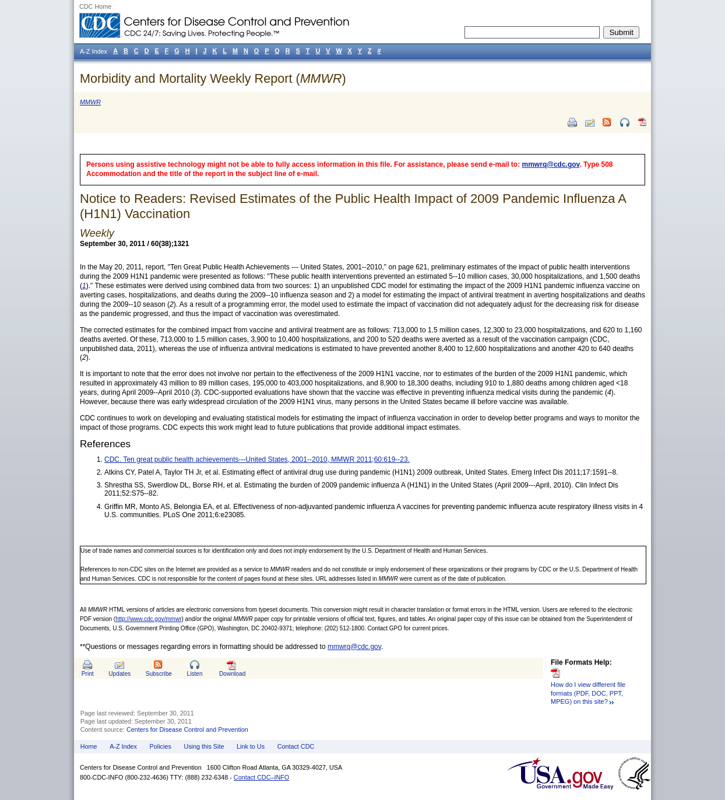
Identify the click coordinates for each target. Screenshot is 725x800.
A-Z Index (123, 746)
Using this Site (204, 746)
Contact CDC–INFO (261, 777)
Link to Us (251, 746)
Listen (194, 674)
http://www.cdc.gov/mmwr (148, 619)
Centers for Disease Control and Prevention (187, 729)
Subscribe (159, 674)
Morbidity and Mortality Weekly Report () (213, 78)
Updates (119, 674)
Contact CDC (296, 746)
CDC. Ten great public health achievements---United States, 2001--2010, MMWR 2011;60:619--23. (257, 459)
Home (88, 746)
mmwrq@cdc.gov (551, 164)
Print (88, 674)
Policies (160, 746)
